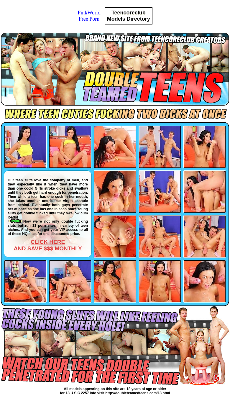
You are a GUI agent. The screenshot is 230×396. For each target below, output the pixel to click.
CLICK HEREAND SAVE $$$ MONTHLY (48, 245)
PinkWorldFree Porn (89, 16)
